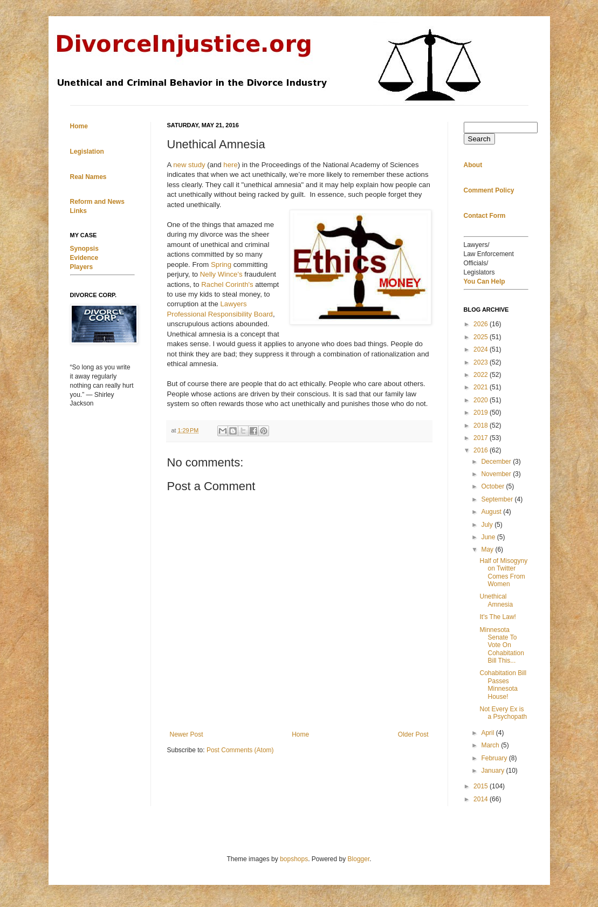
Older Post (413, 734)
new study (189, 165)
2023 (481, 362)
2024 (481, 349)
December (497, 461)
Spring (221, 264)
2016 (481, 450)
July (487, 524)
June (489, 537)
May (488, 549)
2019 (481, 412)
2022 (481, 375)
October (493, 486)
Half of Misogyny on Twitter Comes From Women (503, 572)
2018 (481, 425)
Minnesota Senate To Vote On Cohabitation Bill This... (501, 645)
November (497, 474)
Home (300, 734)
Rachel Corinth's (227, 284)
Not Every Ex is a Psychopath (503, 712)
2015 (481, 786)
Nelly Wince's (221, 274)
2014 (481, 799)
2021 (481, 387)
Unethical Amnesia (496, 600)
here (230, 165)
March (491, 745)
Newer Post (186, 734)
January (493, 770)
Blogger (359, 859)
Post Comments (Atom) (240, 750)
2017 (481, 438)
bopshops (294, 859)
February (494, 758)
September (497, 499)
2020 (481, 400)
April (488, 733)
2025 (481, 337)
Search (479, 139)
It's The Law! (497, 617)
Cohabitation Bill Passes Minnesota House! (502, 684)
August (492, 512)
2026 (481, 324)
